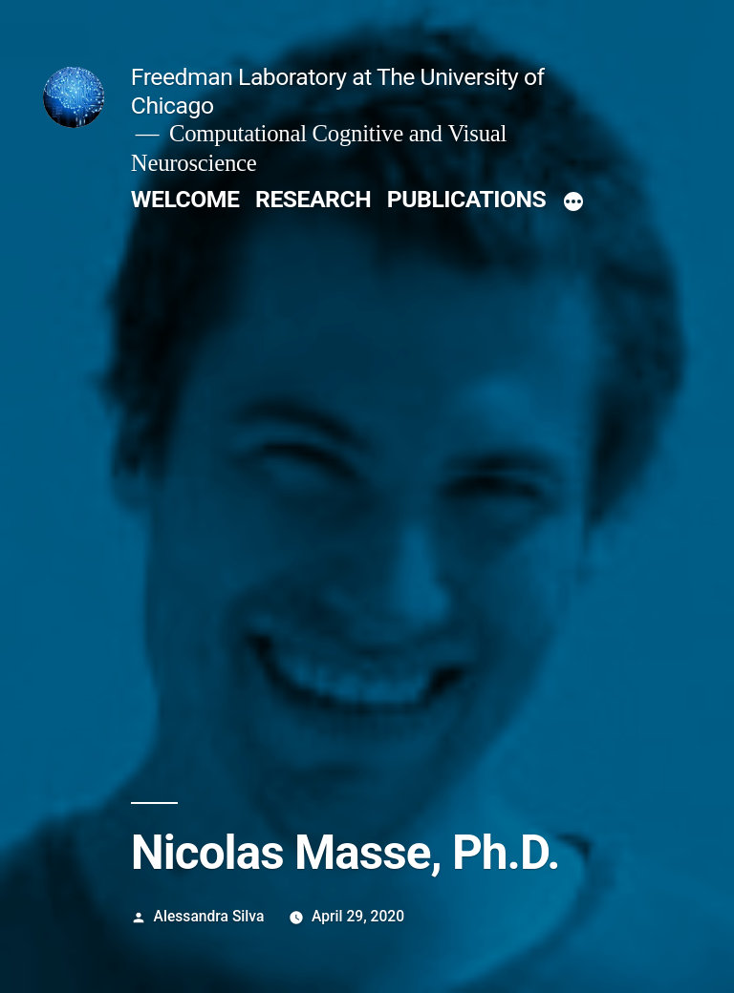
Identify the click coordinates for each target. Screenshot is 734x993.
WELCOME (185, 199)
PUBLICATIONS (466, 199)
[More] (573, 203)
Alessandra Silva (209, 916)
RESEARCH (313, 199)
